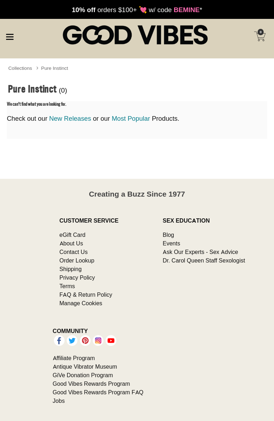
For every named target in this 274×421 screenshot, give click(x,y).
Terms (67, 286)
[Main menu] (9, 35)
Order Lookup (77, 260)
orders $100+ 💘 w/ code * (137, 9)
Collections (20, 68)
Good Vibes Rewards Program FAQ (98, 392)
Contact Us (74, 251)
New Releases (70, 118)
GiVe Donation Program (83, 375)
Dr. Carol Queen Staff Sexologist (204, 260)
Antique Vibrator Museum (85, 366)
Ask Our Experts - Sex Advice (200, 251)
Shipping (71, 268)
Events (171, 243)
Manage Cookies (81, 303)
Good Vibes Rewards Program (91, 383)
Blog (168, 234)
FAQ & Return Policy (86, 294)
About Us (71, 243)
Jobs (59, 400)
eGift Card (73, 234)
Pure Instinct (54, 68)
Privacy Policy (77, 277)
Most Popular (131, 118)
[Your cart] (259, 36)
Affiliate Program (74, 358)
